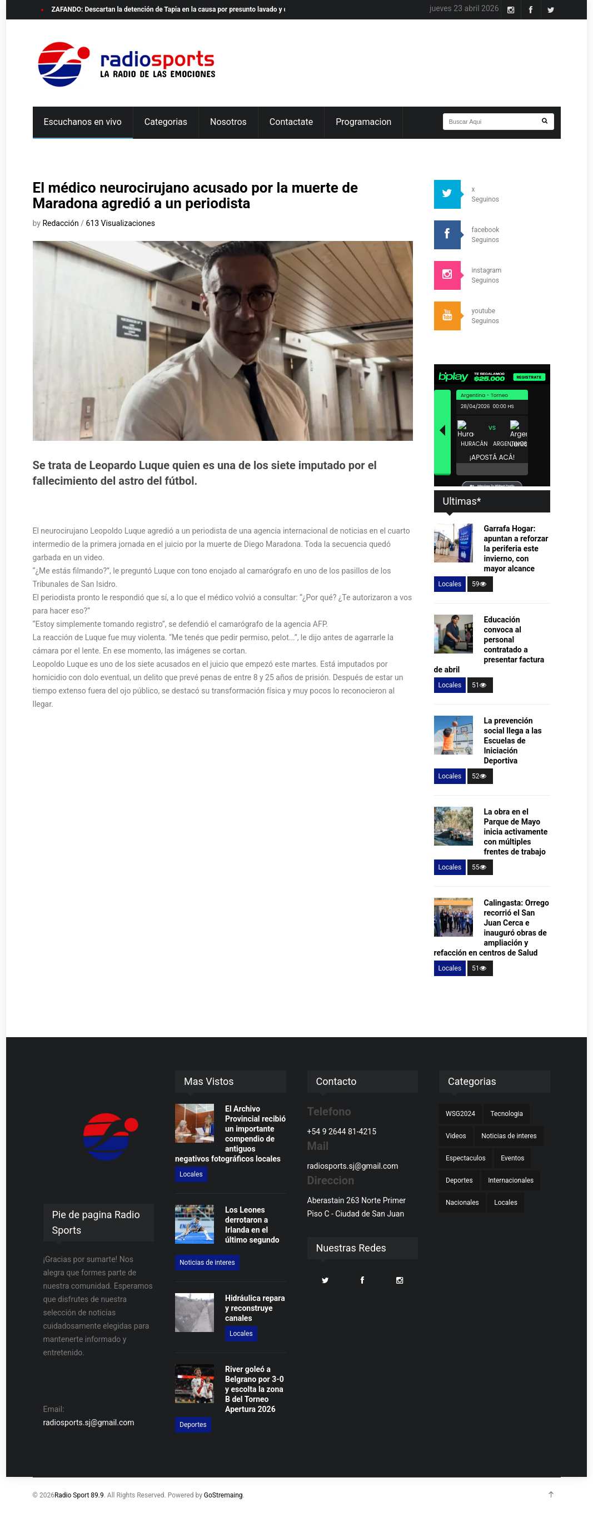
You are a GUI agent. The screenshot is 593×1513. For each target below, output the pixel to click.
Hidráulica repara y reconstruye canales (255, 1308)
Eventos (512, 1158)
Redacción (61, 223)
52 (480, 776)
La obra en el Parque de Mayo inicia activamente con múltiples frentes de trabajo (516, 831)
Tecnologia (506, 1114)
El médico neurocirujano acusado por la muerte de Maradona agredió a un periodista (195, 195)
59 (480, 584)
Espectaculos (466, 1158)
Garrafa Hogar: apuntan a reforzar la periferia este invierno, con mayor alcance (516, 548)
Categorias (165, 122)
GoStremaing (223, 1495)
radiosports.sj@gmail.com (88, 1422)
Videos (456, 1136)
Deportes (193, 1425)
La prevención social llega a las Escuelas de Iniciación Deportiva (513, 740)
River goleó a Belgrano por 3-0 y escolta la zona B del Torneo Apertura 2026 (254, 1389)
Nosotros (228, 122)
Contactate (291, 122)
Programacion (363, 122)
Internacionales (511, 1180)
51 (480, 685)
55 (480, 867)
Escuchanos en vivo (83, 122)
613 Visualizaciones (120, 223)
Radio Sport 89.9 (79, 1495)
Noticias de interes (207, 1262)
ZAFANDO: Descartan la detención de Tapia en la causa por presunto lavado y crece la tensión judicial (203, 9)
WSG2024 (460, 1114)
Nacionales (462, 1203)
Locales (450, 584)
